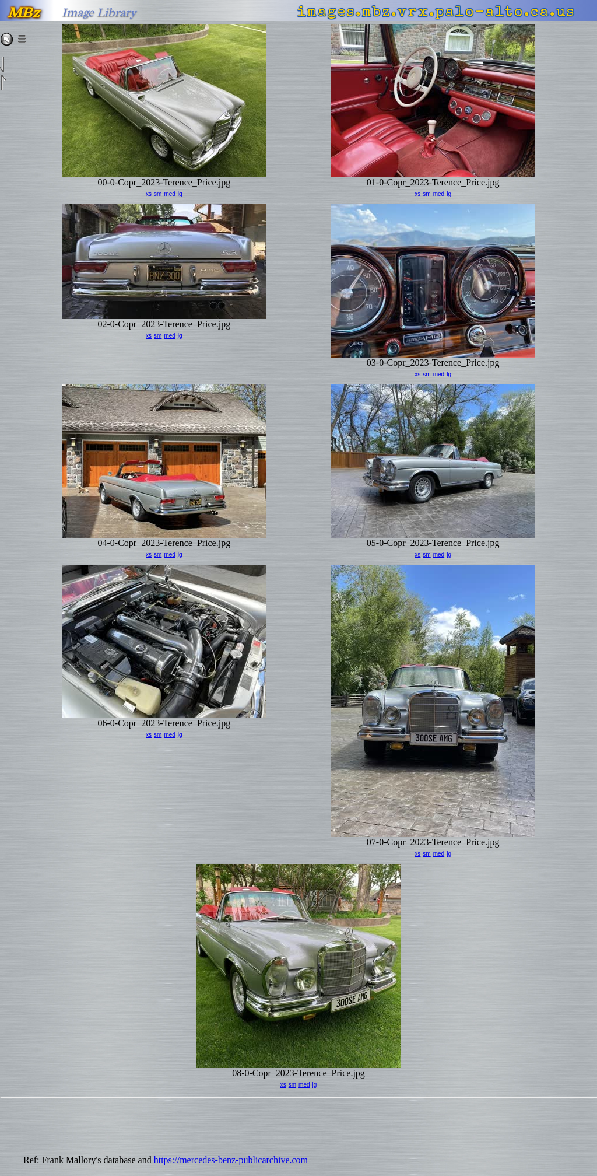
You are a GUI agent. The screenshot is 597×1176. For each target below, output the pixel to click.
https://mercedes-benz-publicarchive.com (231, 1160)
